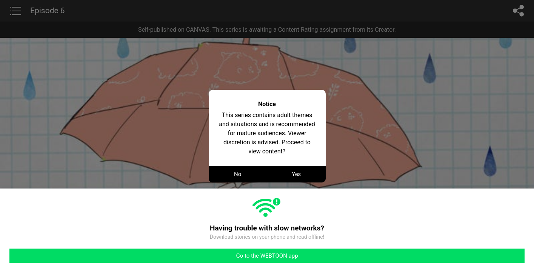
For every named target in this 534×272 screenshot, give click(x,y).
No (237, 174)
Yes (296, 174)
